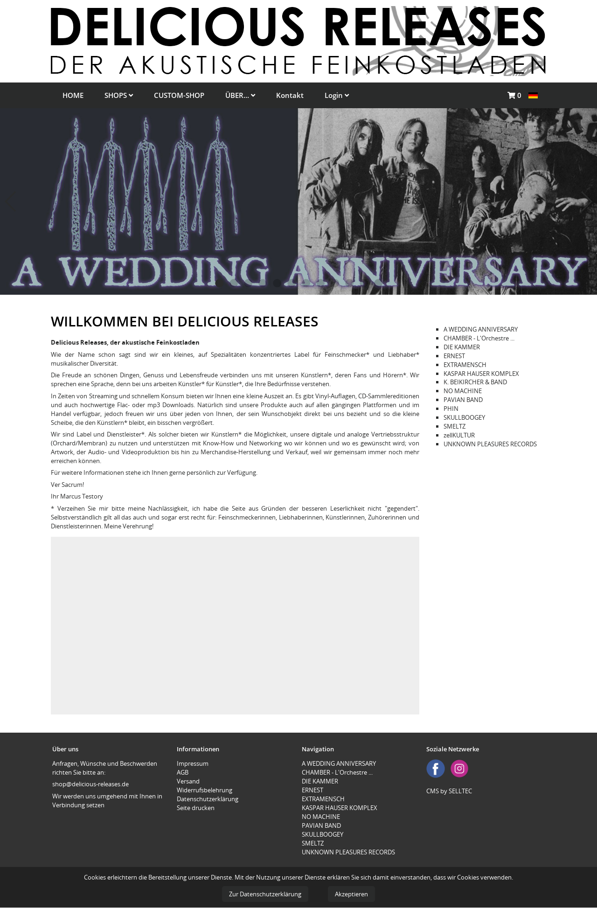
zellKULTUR (459, 435)
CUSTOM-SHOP (179, 95)
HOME (72, 95)
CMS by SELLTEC (449, 791)
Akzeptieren (351, 894)
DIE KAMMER (462, 347)
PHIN (451, 408)
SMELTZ (454, 426)
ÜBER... (240, 95)
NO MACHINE (463, 391)
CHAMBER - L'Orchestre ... (479, 338)
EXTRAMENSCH (465, 364)
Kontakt (290, 95)
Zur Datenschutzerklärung (265, 894)
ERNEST (454, 356)
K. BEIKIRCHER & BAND (475, 382)
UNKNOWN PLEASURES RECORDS (490, 444)
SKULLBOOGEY (464, 417)
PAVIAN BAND (463, 399)
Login (337, 95)
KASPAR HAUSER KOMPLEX (481, 373)
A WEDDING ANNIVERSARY (481, 329)
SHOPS (118, 95)
